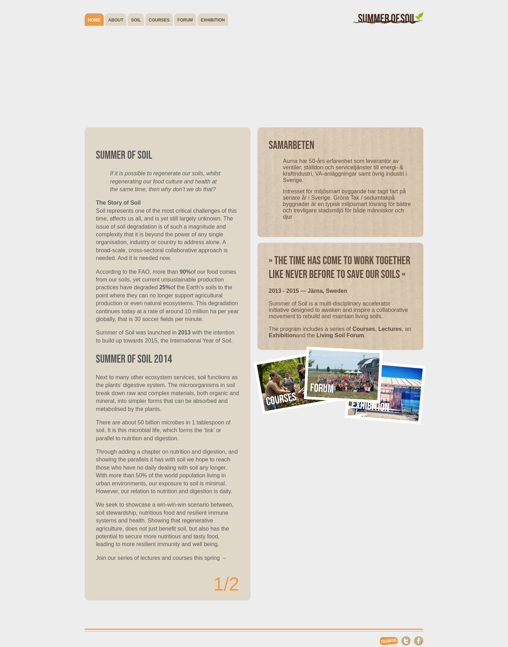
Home (94, 20)
